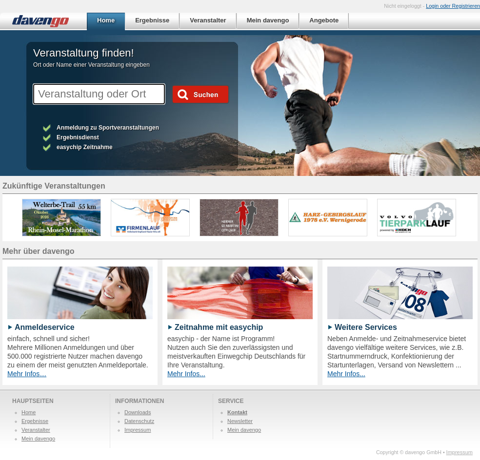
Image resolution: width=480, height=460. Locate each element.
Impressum (137, 430)
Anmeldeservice (45, 327)
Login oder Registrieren (453, 6)
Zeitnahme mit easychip (219, 327)
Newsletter (240, 421)
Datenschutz (139, 421)
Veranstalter (35, 430)
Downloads (137, 412)
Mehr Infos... (186, 374)
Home (28, 412)
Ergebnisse (34, 421)
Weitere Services (366, 327)
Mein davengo (38, 438)
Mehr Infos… (26, 374)
